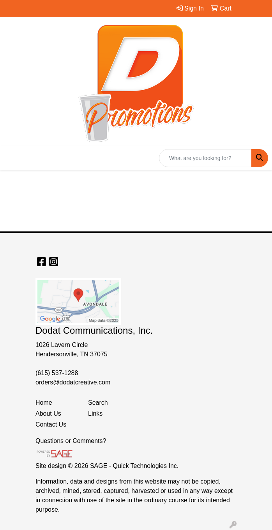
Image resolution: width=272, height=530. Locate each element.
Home (43, 402)
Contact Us (50, 424)
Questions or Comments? (70, 441)
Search (98, 402)
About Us (48, 413)
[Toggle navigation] (12, 158)
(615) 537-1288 (56, 373)
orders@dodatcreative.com (72, 382)
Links (95, 413)
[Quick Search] (205, 158)
